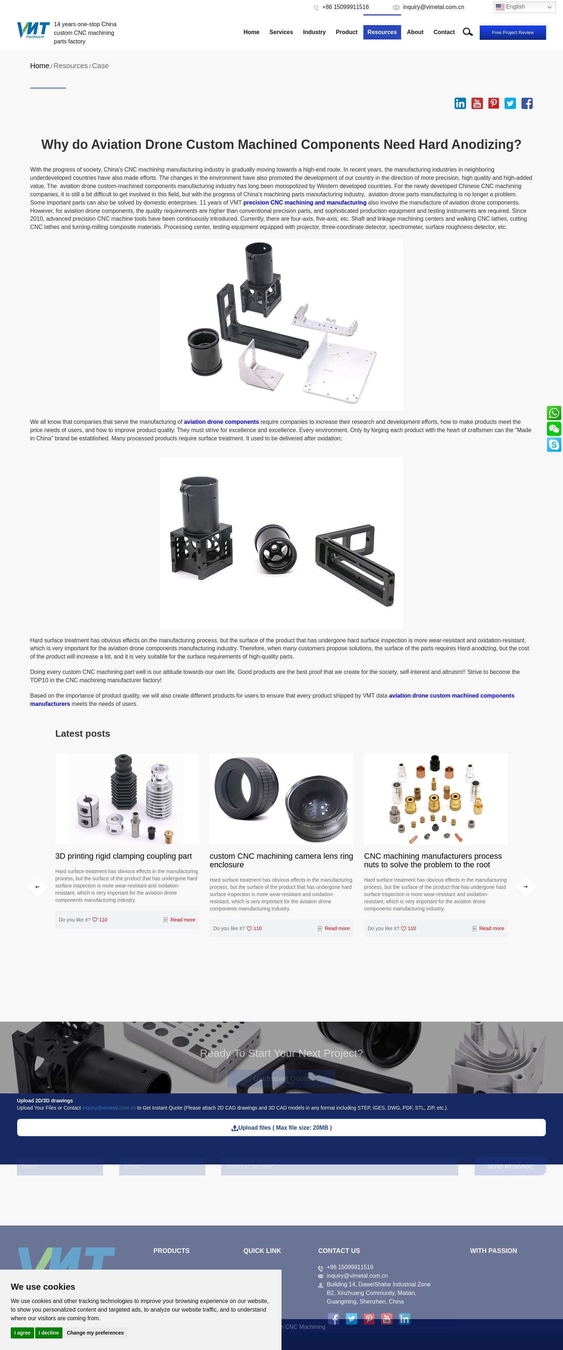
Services (281, 32)
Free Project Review (513, 32)
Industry (314, 32)
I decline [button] (49, 1333)
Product (346, 32)
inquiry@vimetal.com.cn (109, 1108)
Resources (382, 32)
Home (251, 32)
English (510, 7)
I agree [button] (22, 1333)
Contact (444, 32)
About (415, 32)
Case (100, 66)
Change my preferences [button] (95, 1333)
